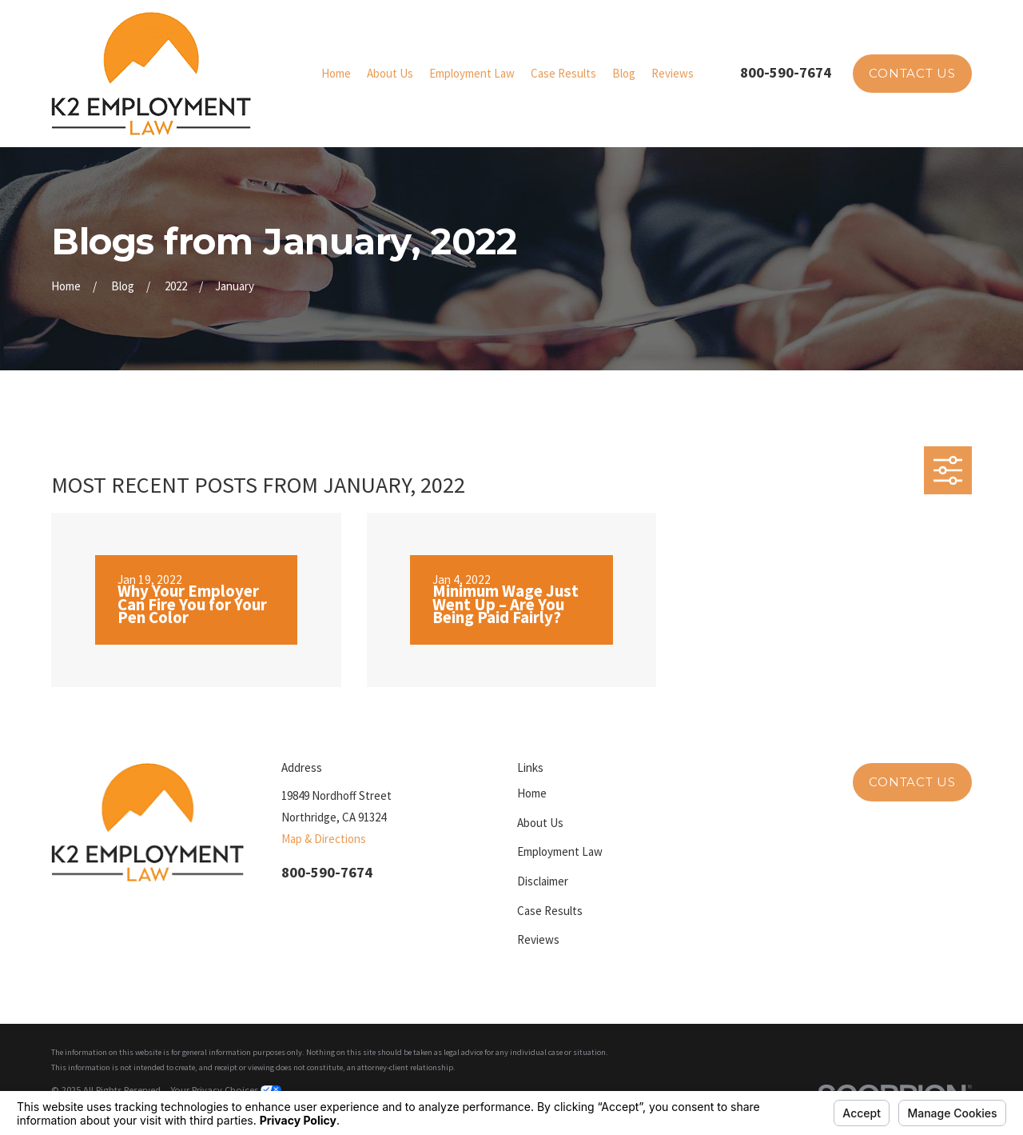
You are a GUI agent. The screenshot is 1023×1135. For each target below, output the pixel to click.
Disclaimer (542, 881)
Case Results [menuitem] (563, 73)
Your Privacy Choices (225, 1090)
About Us (540, 822)
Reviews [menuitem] (672, 73)
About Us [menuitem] (390, 73)
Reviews (538, 939)
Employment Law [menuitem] (472, 73)
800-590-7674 (785, 72)
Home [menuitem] (336, 73)
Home (532, 793)
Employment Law (560, 851)
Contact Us (912, 73)
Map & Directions (323, 838)
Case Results (550, 910)
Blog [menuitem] (623, 73)
